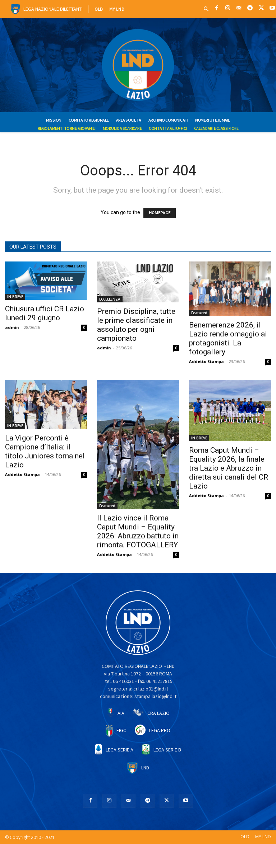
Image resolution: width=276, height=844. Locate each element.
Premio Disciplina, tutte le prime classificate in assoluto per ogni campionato (136, 325)
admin (12, 327)
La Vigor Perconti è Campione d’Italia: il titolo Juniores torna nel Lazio (45, 451)
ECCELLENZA (109, 299)
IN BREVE (15, 296)
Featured (199, 312)
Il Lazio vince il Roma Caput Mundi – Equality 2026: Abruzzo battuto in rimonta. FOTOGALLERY (138, 531)
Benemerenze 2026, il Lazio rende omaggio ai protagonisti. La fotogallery (228, 338)
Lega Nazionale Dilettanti (53, 9)
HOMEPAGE (159, 213)
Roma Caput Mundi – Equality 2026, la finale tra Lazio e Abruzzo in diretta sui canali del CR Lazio (228, 468)
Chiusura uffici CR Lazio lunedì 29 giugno (44, 313)
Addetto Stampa (206, 361)
